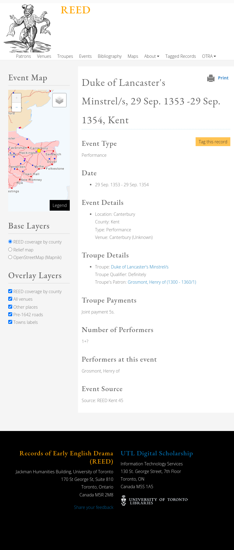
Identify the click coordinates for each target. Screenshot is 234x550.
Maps (133, 56)
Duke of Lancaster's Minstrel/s (139, 267)
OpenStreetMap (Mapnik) (35, 257)
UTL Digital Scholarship (157, 453)
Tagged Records (180, 56)
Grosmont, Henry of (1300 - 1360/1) (162, 282)
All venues (20, 299)
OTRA (207, 56)
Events (85, 56)
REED (75, 9)
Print (223, 78)
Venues (44, 56)
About (150, 56)
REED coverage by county (35, 242)
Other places (23, 307)
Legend (60, 205)
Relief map (21, 250)
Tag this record (213, 142)
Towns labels (23, 322)
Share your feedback (93, 507)
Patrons (23, 56)
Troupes (65, 56)
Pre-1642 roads (25, 314)
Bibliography (110, 56)
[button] (16, 98)
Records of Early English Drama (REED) (66, 457)
